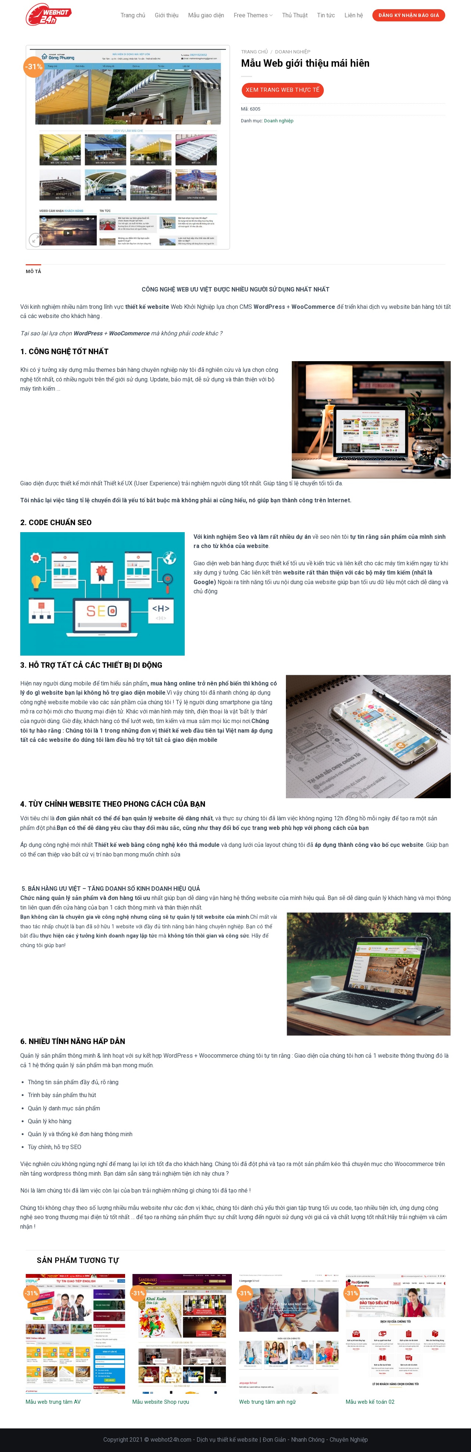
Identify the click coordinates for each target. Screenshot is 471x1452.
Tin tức (326, 15)
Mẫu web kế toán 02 (370, 1402)
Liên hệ (353, 15)
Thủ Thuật (295, 15)
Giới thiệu (166, 15)
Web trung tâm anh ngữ (267, 1402)
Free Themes (253, 15)
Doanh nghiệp (293, 52)
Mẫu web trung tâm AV (53, 1402)
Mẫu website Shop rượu (160, 1402)
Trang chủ (133, 15)
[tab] (33, 271)
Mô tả (33, 271)
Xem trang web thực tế (283, 90)
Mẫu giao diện (206, 15)
